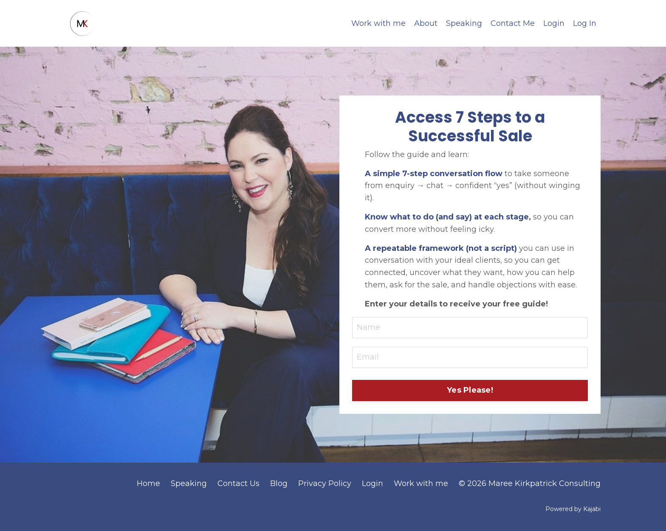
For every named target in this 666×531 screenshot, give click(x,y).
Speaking (464, 23)
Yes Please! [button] (470, 390)
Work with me (378, 23)
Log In (584, 23)
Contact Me (513, 23)
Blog (279, 483)
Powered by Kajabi (573, 509)
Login (553, 23)
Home (148, 483)
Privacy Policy (324, 483)
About (425, 23)
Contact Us (238, 483)
